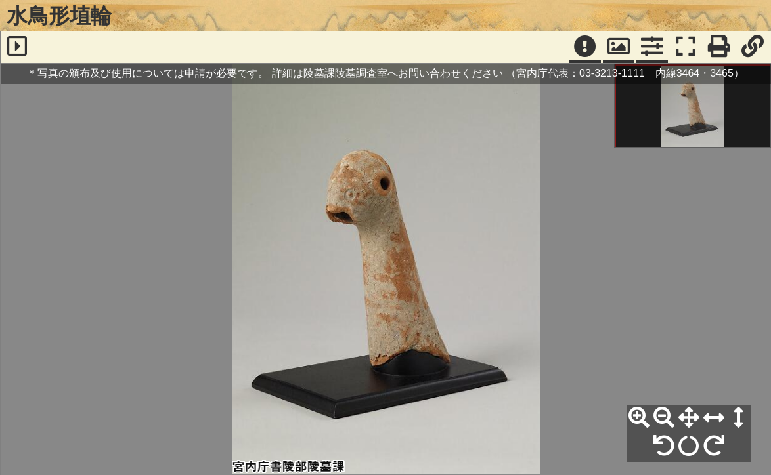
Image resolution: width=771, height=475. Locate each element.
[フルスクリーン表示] (685, 47)
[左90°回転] (663, 446)
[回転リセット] (688, 446)
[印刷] (719, 47)
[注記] (585, 47)
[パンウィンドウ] (618, 47)
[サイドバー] (17, 47)
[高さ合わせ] (738, 417)
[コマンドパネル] (652, 47)
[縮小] (663, 417)
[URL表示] (752, 47)
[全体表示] (688, 417)
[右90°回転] (713, 446)
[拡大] (639, 417)
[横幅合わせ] (713, 417)
